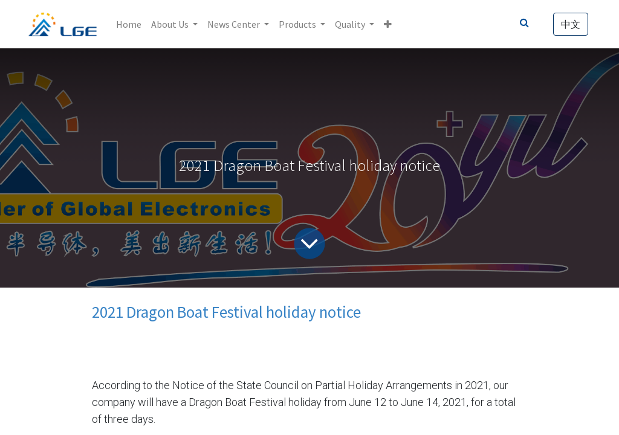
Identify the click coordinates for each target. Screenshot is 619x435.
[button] (388, 24)
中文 (570, 24)
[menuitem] (128, 24)
